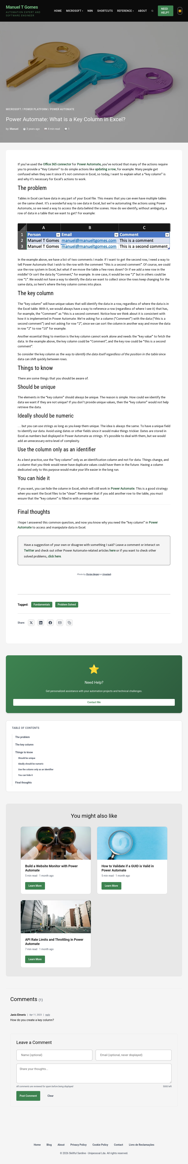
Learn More (35, 885)
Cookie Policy (100, 1144)
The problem (22, 737)
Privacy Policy (78, 1144)
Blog (49, 1144)
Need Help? (165, 10)
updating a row (105, 169)
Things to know (24, 752)
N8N (90, 10)
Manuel (14, 128)
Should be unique (26, 758)
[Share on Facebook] (50, 622)
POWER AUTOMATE (62, 109)
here (112, 550)
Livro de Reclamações (141, 1144)
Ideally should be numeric (31, 764)
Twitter (29, 550)
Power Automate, (89, 164)
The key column (24, 744)
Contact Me (94, 702)
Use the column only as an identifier (35, 769)
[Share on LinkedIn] (40, 622)
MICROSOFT (13, 109)
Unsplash (106, 574)
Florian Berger (92, 574)
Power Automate (122, 488)
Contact (118, 1144)
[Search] (152, 11)
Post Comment (28, 1095)
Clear (51, 1095)
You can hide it (25, 775)
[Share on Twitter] (31, 622)
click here (54, 556)
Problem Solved (67, 604)
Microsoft (74, 10)
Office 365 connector (57, 164)
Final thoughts (23, 782)
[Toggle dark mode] (180, 10)
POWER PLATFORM (36, 109)
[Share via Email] (60, 622)
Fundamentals (42, 604)
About (142, 10)
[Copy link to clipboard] (69, 622)
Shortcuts (105, 10)
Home (58, 10)
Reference (125, 10)
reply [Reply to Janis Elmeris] (47, 1015)
